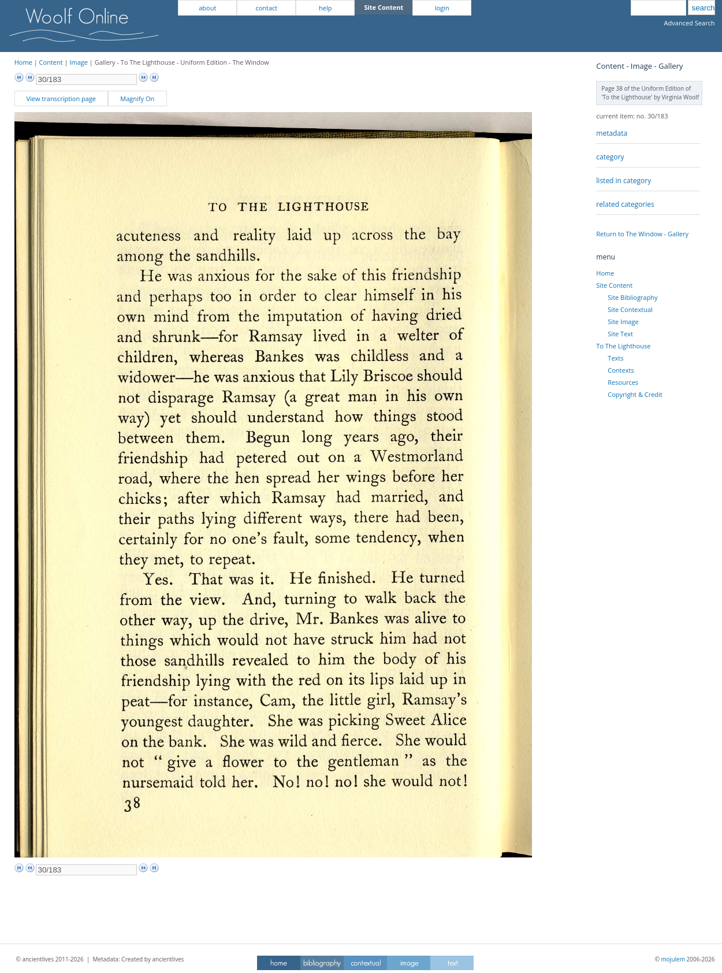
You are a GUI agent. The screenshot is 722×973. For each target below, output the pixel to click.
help (325, 7)
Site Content (614, 285)
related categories (625, 204)
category (610, 157)
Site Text (620, 333)
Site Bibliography (632, 297)
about (207, 7)
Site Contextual (630, 309)
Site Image (623, 321)
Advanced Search (689, 22)
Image (78, 62)
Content (51, 62)
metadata (611, 133)
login (442, 7)
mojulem (673, 959)
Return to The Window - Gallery (642, 233)
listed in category (623, 180)
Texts (615, 358)
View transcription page (61, 98)
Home (23, 62)
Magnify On (137, 98)
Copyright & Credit (635, 394)
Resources (623, 382)
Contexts (621, 370)
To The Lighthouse (623, 345)
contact (266, 7)
